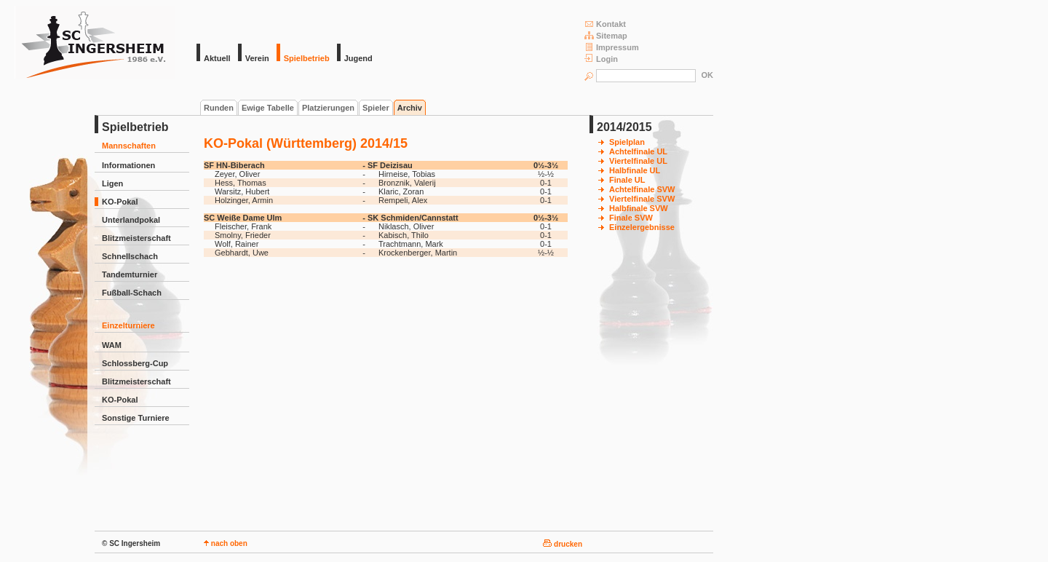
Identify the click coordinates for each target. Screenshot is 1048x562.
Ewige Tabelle (268, 107)
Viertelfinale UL (638, 161)
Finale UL (627, 179)
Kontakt (605, 23)
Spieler (375, 107)
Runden (219, 107)
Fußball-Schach (132, 292)
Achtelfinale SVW (642, 189)
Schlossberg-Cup (135, 363)
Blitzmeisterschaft (136, 238)
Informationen (128, 165)
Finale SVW (631, 217)
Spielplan (627, 142)
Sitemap (605, 35)
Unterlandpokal (131, 219)
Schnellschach (130, 256)
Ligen (112, 183)
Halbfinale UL (634, 170)
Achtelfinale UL (638, 151)
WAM (112, 345)
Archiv (409, 107)
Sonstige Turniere (136, 417)
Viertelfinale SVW (642, 198)
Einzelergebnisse (642, 227)
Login (601, 58)
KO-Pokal (120, 201)
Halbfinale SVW (638, 208)
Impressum (611, 47)
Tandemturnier (129, 274)
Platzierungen (328, 107)
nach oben (225, 543)
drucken (562, 544)
